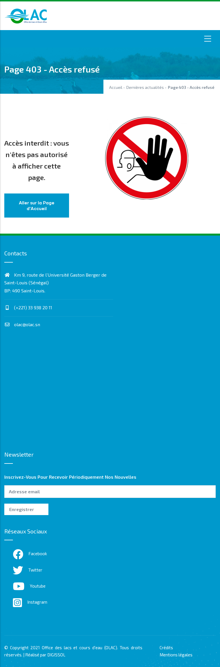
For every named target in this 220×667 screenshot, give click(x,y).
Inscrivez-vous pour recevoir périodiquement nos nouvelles (70, 477)
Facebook (30, 553)
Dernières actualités (145, 87)
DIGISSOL (56, 654)
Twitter (27, 569)
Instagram (30, 602)
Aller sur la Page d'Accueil (36, 205)
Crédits (166, 647)
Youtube (29, 585)
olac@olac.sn (22, 324)
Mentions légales (176, 654)
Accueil (115, 87)
